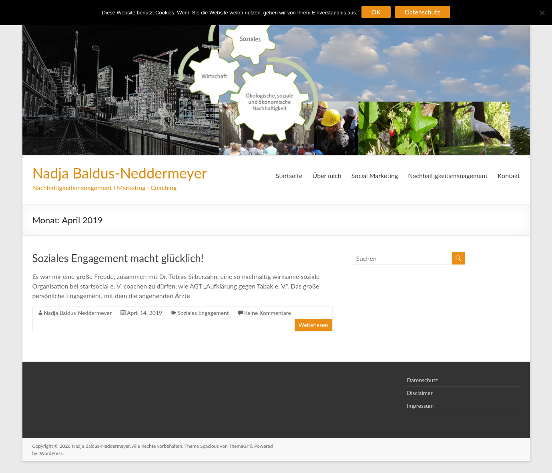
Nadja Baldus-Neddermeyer (119, 173)
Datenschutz (422, 380)
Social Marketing (374, 175)
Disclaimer (420, 392)
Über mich (327, 175)
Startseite (289, 175)
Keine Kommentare (267, 312)
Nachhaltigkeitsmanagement (448, 175)
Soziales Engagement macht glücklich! (118, 258)
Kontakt (509, 175)
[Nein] (542, 13)
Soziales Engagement (203, 312)
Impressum (420, 405)
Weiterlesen (313, 324)
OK (376, 12)
